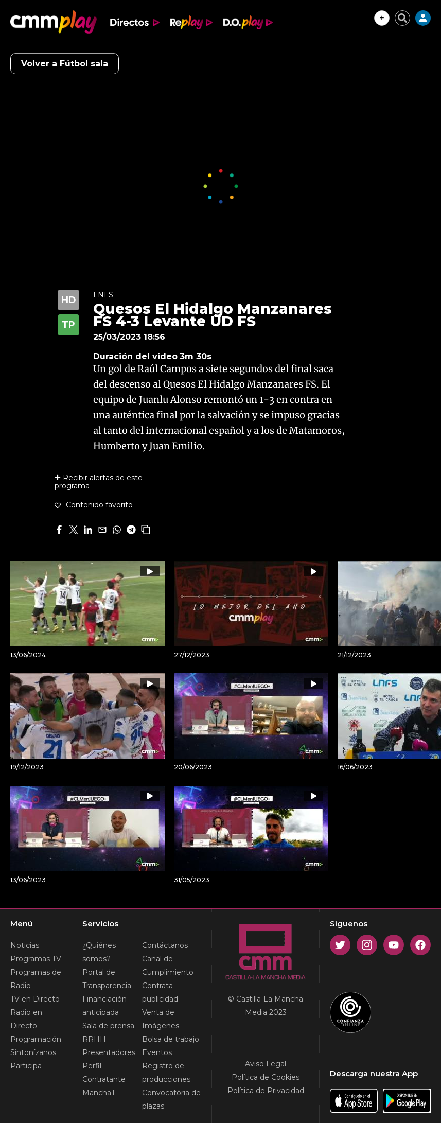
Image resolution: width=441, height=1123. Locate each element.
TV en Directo (35, 999)
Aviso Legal (265, 1063)
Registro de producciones (166, 1072)
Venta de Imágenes (160, 1019)
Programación (35, 1039)
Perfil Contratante (104, 1072)
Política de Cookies (265, 1077)
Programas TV (35, 958)
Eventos (157, 1052)
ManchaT (98, 1092)
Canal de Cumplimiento (167, 965)
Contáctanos (165, 945)
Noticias (24, 945)
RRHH (94, 1039)
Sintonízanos (33, 1052)
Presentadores (108, 1052)
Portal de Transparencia (106, 979)
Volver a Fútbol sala (64, 63)
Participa (26, 1066)
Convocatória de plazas (171, 1099)
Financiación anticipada (104, 1005)
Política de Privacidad (265, 1090)
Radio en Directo (26, 1019)
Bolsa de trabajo (170, 1039)
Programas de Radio (35, 979)
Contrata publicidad (160, 992)
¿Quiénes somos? (99, 952)
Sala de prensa (108, 1025)
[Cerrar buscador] (402, 18)
